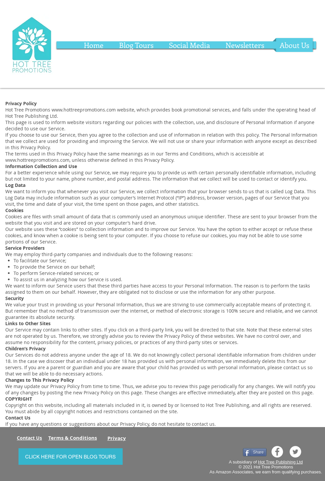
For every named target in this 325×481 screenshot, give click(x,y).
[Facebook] (277, 452)
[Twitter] (295, 452)
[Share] (254, 452)
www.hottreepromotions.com (84, 110)
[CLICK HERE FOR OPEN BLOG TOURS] (71, 456)
